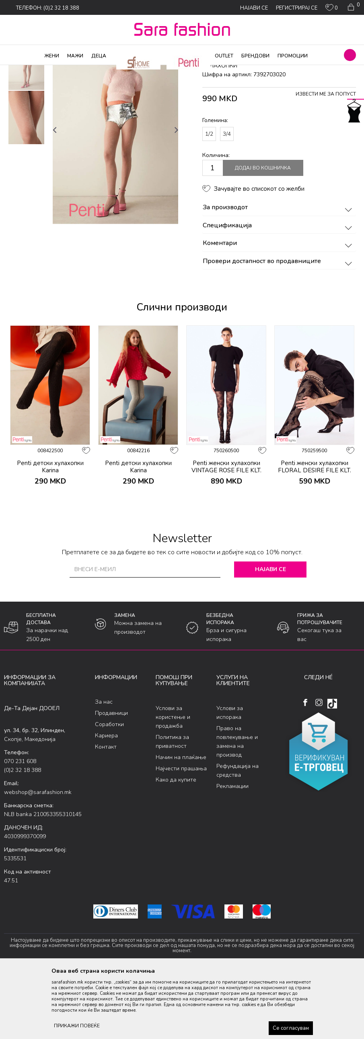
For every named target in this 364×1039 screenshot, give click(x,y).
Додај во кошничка (263, 233)
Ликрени (111, 70)
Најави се (270, 634)
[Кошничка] (353, 7)
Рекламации (232, 851)
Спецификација (279, 290)
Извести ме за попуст (326, 159)
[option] (26, 128)
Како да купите (176, 844)
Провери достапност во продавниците (279, 326)
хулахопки (139, 70)
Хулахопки (83, 70)
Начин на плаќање (181, 822)
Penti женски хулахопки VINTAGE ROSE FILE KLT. (226, 531)
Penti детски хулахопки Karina (50, 531)
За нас (104, 767)
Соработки (109, 789)
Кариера (106, 800)
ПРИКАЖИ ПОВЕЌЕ (77, 1026)
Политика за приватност (172, 806)
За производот (279, 272)
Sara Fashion (19, 70)
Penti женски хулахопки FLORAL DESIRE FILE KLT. (314, 531)
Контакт (106, 812)
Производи (52, 70)
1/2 (209, 198)
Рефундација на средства (237, 835)
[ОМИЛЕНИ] (331, 9)
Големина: (215, 185)
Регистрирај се (296, 8)
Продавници (111, 778)
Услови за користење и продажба (173, 781)
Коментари (279, 308)
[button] (350, 55)
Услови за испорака (229, 777)
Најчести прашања (181, 833)
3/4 (227, 198)
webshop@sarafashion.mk (38, 857)
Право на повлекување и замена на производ (237, 806)
